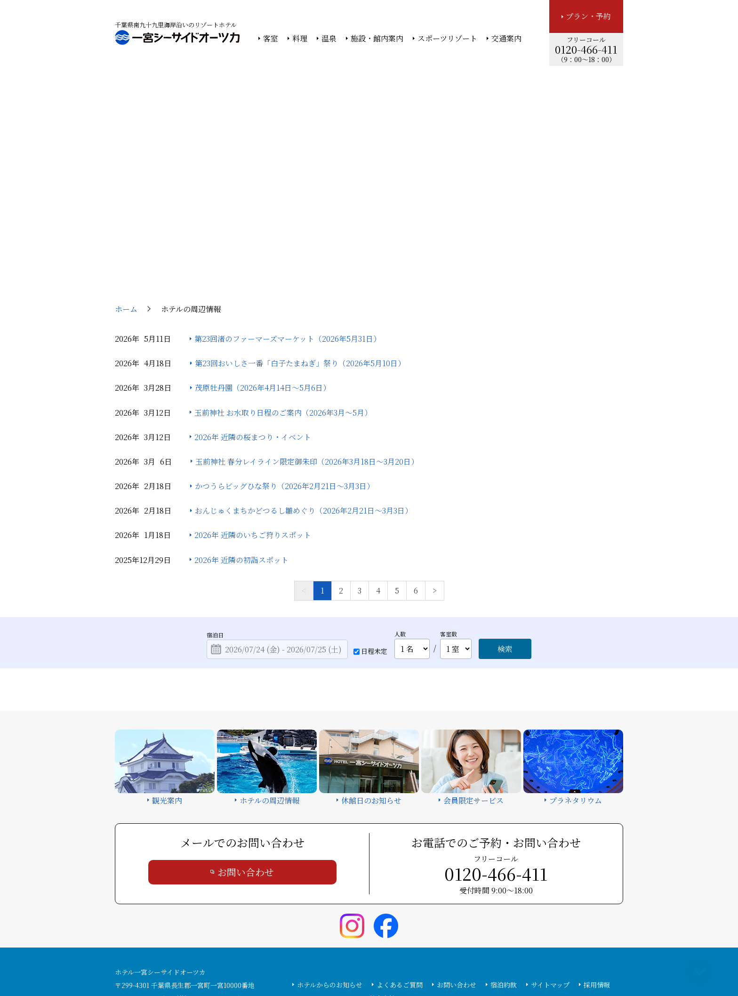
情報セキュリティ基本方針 (377, 963)
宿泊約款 (503, 898)
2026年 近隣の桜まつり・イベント (252, 350)
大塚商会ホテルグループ (300, 963)
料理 (299, 38)
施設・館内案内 (377, 38)
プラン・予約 (588, 16)
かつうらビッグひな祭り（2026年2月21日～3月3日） (284, 399)
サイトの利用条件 (503, 963)
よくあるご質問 (400, 898)
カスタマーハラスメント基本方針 (346, 911)
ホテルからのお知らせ (329, 898)
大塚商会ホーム (238, 963)
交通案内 (506, 38)
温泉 (329, 38)
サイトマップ (550, 898)
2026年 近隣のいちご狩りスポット (252, 448)
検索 (505, 562)
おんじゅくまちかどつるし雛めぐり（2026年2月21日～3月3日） (303, 424)
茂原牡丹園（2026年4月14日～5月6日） (262, 301)
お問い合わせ (245, 785)
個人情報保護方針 (445, 963)
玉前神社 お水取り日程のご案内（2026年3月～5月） (283, 326)
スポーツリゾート (447, 38)
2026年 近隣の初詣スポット (241, 473)
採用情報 (597, 898)
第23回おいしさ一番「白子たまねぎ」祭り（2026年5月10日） (300, 276)
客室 (270, 38)
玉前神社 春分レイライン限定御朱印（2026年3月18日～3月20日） (306, 374)
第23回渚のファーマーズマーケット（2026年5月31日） (287, 252)
